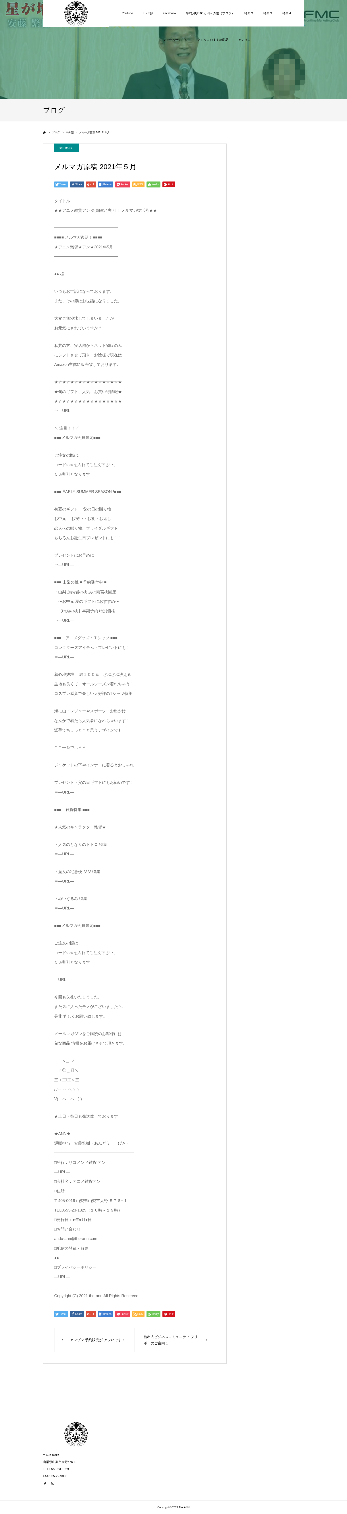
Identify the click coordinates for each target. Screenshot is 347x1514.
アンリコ (244, 13)
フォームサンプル (175, 13)
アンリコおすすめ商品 (212, 13)
